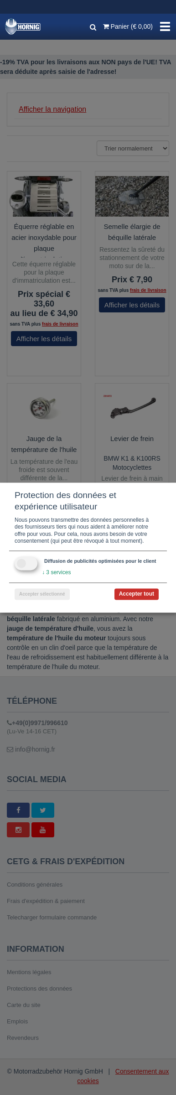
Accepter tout (136, 594)
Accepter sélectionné (42, 594)
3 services (56, 572)
